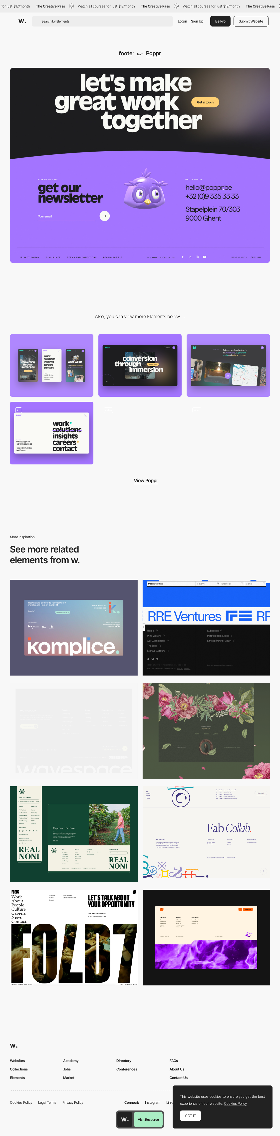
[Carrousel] (228, 365)
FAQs (174, 1060)
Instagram (152, 1102)
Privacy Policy (72, 1102)
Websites (17, 1060)
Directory (123, 1060)
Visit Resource (148, 1119)
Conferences (126, 1069)
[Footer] (74, 628)
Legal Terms (47, 1102)
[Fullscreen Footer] (74, 937)
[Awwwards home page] (124, 1119)
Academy (71, 1060)
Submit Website (251, 21)
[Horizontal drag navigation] (228, 433)
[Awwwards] (22, 21)
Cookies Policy (21, 1102)
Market (68, 1077)
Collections (19, 1069)
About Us (177, 1069)
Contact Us (179, 1077)
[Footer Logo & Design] (74, 834)
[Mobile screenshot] (51, 365)
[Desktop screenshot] (140, 365)
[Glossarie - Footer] (206, 832)
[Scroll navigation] (140, 433)
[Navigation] (51, 433)
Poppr (153, 53)
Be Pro (220, 21)
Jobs (67, 1069)
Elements (17, 1077)
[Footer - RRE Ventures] (206, 628)
